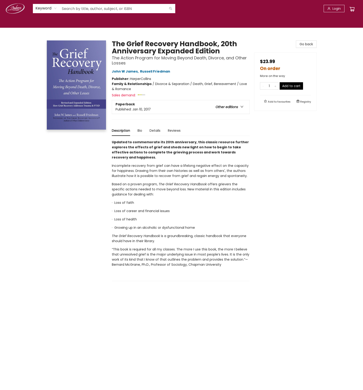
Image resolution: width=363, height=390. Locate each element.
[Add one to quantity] (275, 85)
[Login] (334, 8)
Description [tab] (121, 130)
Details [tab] (155, 130)
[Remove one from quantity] (263, 85)
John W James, (126, 71)
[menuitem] (10, 22)
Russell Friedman (156, 71)
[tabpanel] (181, 210)
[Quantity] (269, 86)
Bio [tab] (140, 130)
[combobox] (46, 8)
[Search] (170, 8)
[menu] (181, 22)
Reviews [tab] (174, 130)
